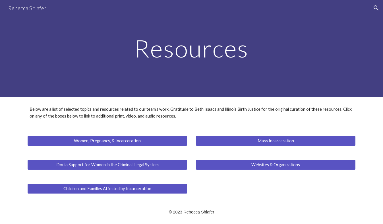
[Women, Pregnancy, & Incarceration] (107, 140)
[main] (192, 48)
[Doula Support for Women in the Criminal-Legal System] (107, 164)
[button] (376, 8)
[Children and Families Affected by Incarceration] (107, 188)
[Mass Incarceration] (275, 140)
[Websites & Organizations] (275, 164)
